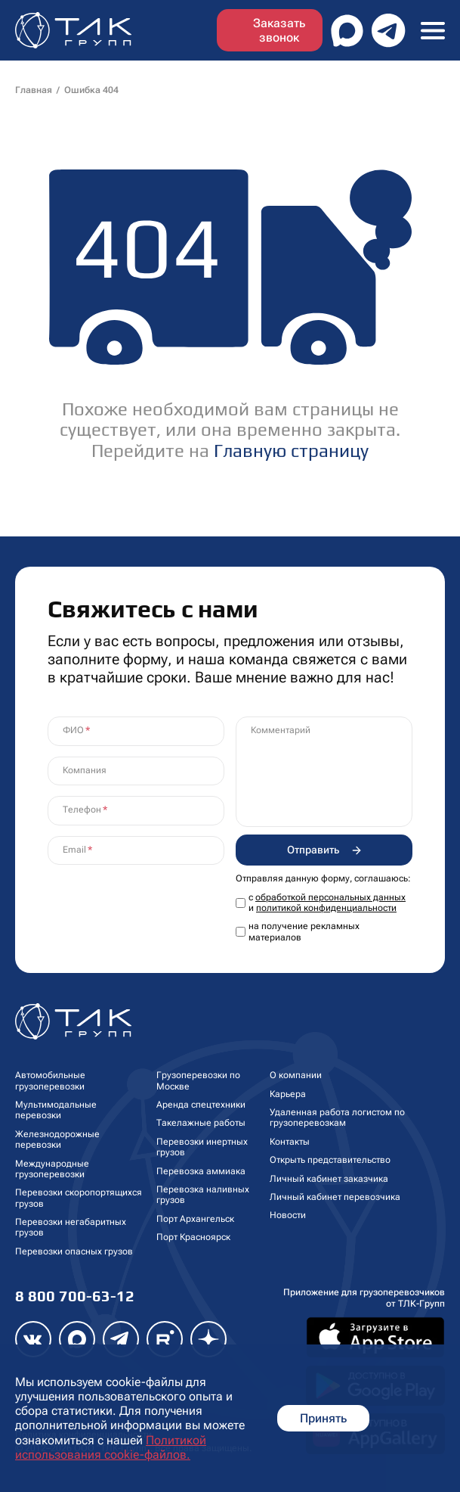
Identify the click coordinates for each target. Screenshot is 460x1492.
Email (74, 849)
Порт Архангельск (195, 1219)
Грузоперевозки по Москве (198, 1080)
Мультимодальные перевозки (56, 1110)
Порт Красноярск (193, 1237)
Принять (323, 1418)
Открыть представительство (330, 1160)
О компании (296, 1075)
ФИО (73, 730)
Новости (288, 1215)
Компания (85, 770)
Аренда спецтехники (200, 1104)
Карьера (288, 1094)
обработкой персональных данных (330, 897)
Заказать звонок (279, 30)
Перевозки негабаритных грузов (70, 1227)
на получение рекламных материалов (304, 931)
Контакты (290, 1141)
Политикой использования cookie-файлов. (110, 1447)
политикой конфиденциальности (326, 908)
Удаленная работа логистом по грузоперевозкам (337, 1117)
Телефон (82, 809)
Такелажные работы (200, 1122)
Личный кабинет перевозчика (335, 1197)
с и (327, 902)
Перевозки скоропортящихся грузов (78, 1197)
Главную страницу (291, 450)
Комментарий (280, 730)
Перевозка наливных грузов (202, 1194)
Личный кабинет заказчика (329, 1178)
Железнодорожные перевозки (57, 1139)
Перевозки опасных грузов (74, 1251)
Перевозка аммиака (200, 1171)
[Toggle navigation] (433, 30)
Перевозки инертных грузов (202, 1147)
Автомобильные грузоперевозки (50, 1080)
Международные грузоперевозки (52, 1169)
